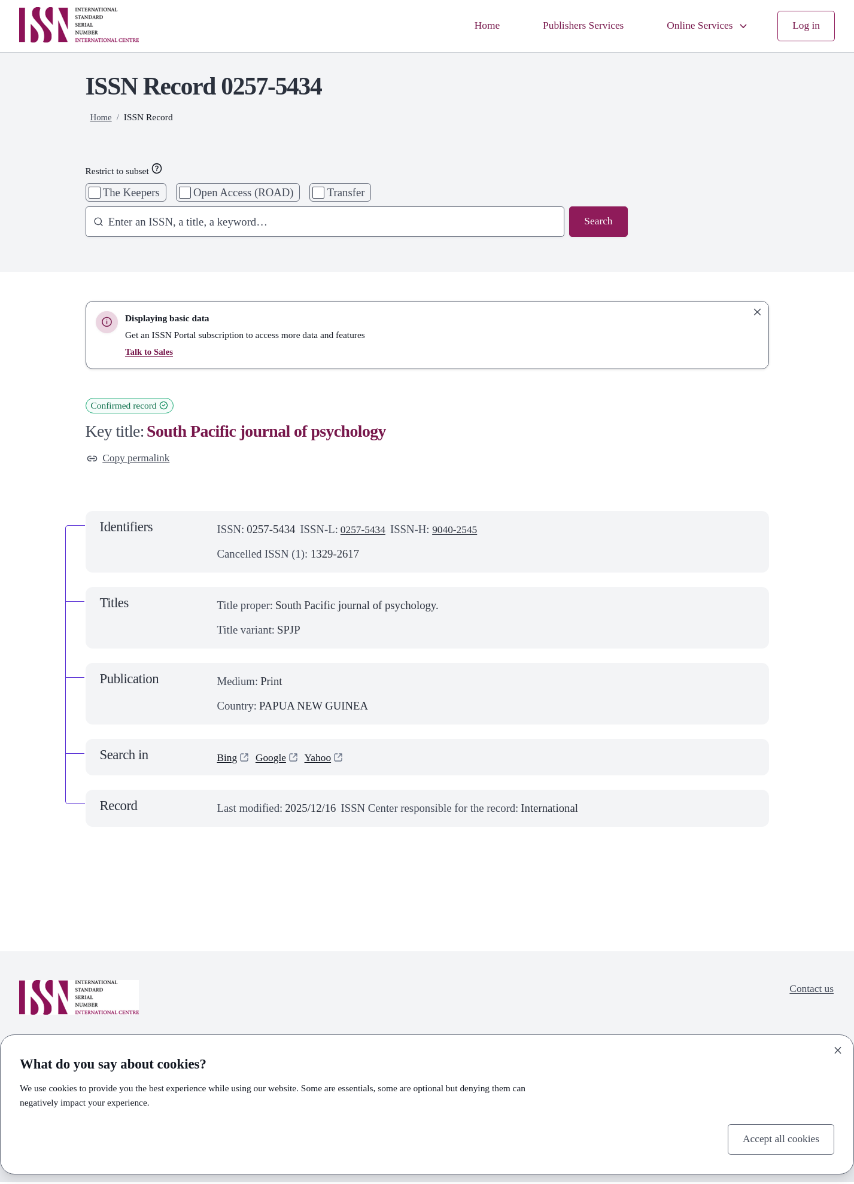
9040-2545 (460, 530)
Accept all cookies (778, 1139)
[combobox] (319, 222)
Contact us (810, 991)
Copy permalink (131, 459)
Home (472, 26)
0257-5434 (365, 530)
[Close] (838, 1049)
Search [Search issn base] (597, 222)
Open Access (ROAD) (243, 192)
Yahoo (322, 758)
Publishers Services (572, 26)
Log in (805, 26)
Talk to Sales (150, 351)
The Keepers (131, 192)
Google (273, 758)
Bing (228, 758)
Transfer (346, 192)
